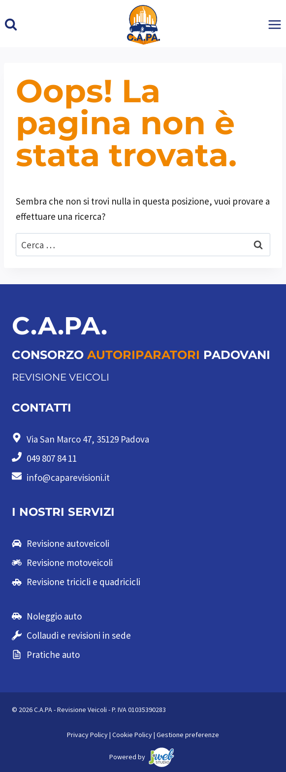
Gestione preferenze (188, 734)
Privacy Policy (87, 734)
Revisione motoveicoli (70, 562)
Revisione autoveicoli (68, 543)
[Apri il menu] (274, 25)
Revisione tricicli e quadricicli (83, 582)
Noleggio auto (54, 616)
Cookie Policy (132, 734)
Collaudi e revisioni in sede (79, 635)
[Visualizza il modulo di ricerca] (11, 24)
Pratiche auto (53, 654)
